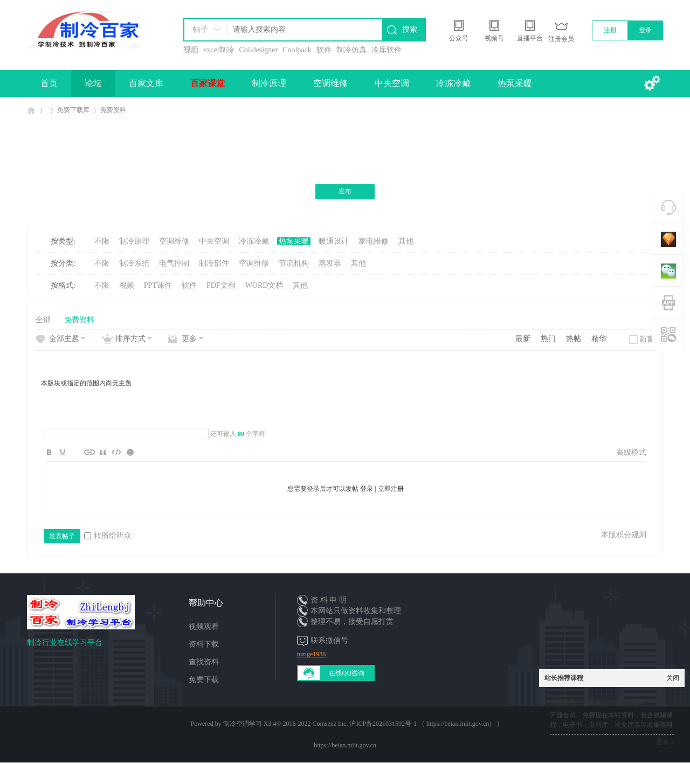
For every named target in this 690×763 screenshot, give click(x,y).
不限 (101, 241)
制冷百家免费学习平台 (31, 110)
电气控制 (174, 263)
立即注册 (391, 489)
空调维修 (330, 83)
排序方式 (130, 339)
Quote (103, 452)
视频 (190, 50)
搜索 (409, 29)
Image (76, 452)
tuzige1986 (311, 654)
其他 (405, 241)
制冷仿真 (351, 50)
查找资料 (204, 662)
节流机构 (294, 263)
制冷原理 (269, 83)
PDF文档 (221, 285)
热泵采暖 (515, 83)
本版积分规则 (623, 535)
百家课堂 (207, 83)
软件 (324, 50)
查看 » (665, 742)
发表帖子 (62, 536)
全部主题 (64, 339)
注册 (610, 30)
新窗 (646, 339)
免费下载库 (73, 110)
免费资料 (113, 110)
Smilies (130, 452)
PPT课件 (158, 285)
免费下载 (204, 680)
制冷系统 (134, 263)
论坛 (93, 83)
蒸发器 (330, 263)
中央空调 (392, 83)
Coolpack (297, 50)
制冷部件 (214, 263)
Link (89, 452)
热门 (548, 339)
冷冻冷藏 (453, 83)
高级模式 (631, 452)
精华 (598, 339)
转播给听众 (108, 535)
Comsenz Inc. (330, 723)
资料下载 (204, 644)
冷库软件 (386, 50)
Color (62, 452)
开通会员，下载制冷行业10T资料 (597, 702)
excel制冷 (218, 50)
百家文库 (146, 83)
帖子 (200, 29)
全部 (43, 320)
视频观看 (204, 626)
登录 (645, 30)
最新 (522, 339)
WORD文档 (264, 285)
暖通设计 (334, 241)
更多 (189, 339)
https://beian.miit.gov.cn (345, 745)
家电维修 (373, 241)
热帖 (573, 339)
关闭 (672, 678)
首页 (49, 83)
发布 (345, 191)
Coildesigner (258, 50)
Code (116, 452)
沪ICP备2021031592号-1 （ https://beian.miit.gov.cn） (422, 723)
